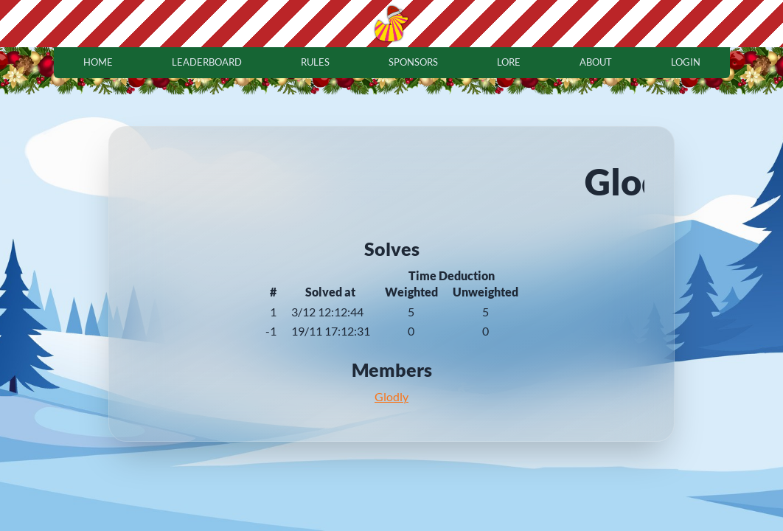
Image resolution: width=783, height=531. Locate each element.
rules (315, 62)
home (98, 62)
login (685, 62)
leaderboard (207, 62)
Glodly (391, 396)
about (596, 62)
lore (509, 62)
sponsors (413, 62)
